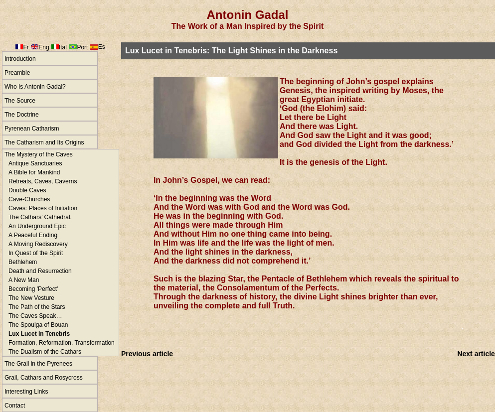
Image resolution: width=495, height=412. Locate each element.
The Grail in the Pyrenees (38, 363)
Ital (63, 47)
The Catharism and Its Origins (44, 142)
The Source (19, 100)
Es (101, 46)
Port (82, 47)
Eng (43, 47)
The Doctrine (21, 114)
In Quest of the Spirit (35, 253)
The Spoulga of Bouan (38, 324)
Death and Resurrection (40, 271)
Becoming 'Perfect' (33, 288)
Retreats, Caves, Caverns (42, 181)
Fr (25, 47)
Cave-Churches (29, 199)
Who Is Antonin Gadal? (35, 86)
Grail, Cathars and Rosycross (43, 377)
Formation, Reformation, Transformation (61, 342)
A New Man (23, 279)
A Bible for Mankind (34, 172)
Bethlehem (22, 262)
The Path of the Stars (36, 306)
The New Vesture (31, 297)
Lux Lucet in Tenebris (39, 333)
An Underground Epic (37, 226)
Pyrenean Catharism (31, 128)
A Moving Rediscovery (38, 244)
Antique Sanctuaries (35, 163)
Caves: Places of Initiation (42, 208)
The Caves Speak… (35, 315)
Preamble (17, 72)
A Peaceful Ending (32, 235)
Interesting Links (26, 391)
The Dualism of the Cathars (44, 351)
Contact (14, 405)
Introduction (20, 58)
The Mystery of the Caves (38, 154)
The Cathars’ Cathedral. (40, 217)
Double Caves (27, 190)
